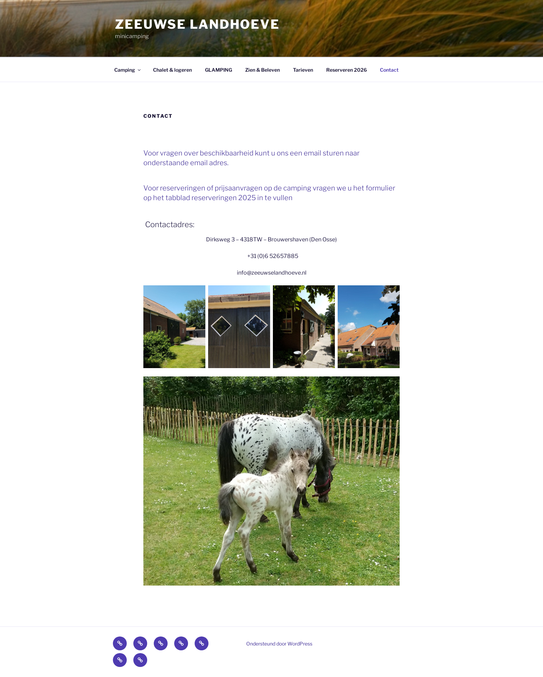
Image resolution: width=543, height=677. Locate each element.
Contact (389, 70)
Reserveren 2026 (346, 70)
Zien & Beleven (262, 70)
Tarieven (303, 70)
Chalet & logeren (172, 70)
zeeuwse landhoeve (197, 24)
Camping (128, 70)
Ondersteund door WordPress (279, 644)
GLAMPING (218, 70)
